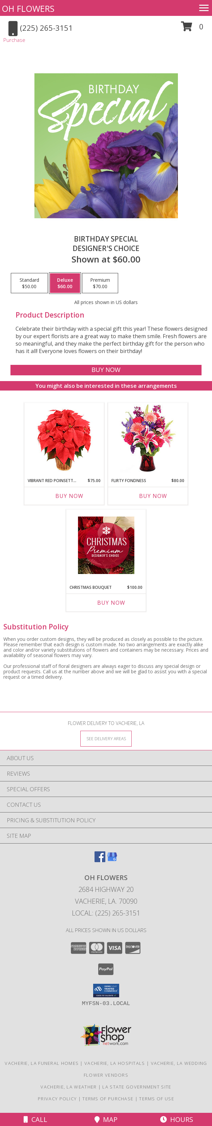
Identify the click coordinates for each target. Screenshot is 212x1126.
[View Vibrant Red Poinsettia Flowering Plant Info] (64, 438)
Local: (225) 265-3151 (106, 913)
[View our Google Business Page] (112, 860)
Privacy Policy (57, 1099)
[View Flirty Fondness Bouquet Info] (148, 438)
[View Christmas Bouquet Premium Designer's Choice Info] (106, 545)
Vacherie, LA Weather (69, 1087)
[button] (192, 28)
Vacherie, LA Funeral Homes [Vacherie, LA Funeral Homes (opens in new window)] (42, 1063)
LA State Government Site (136, 1087)
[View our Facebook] (100, 860)
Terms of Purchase (107, 1099)
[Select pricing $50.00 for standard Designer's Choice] (29, 283)
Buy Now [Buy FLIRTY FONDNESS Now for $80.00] (153, 496)
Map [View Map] (106, 1119)
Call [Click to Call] (35, 1119)
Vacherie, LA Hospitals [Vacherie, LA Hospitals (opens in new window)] (114, 1063)
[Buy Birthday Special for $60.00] (105, 370)
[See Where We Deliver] (106, 738)
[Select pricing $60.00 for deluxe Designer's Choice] (65, 283)
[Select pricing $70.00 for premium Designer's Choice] (100, 283)
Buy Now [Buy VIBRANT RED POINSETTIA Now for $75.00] (69, 496)
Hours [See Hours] (176, 1119)
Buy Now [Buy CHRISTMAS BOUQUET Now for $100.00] (111, 602)
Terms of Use (156, 1099)
